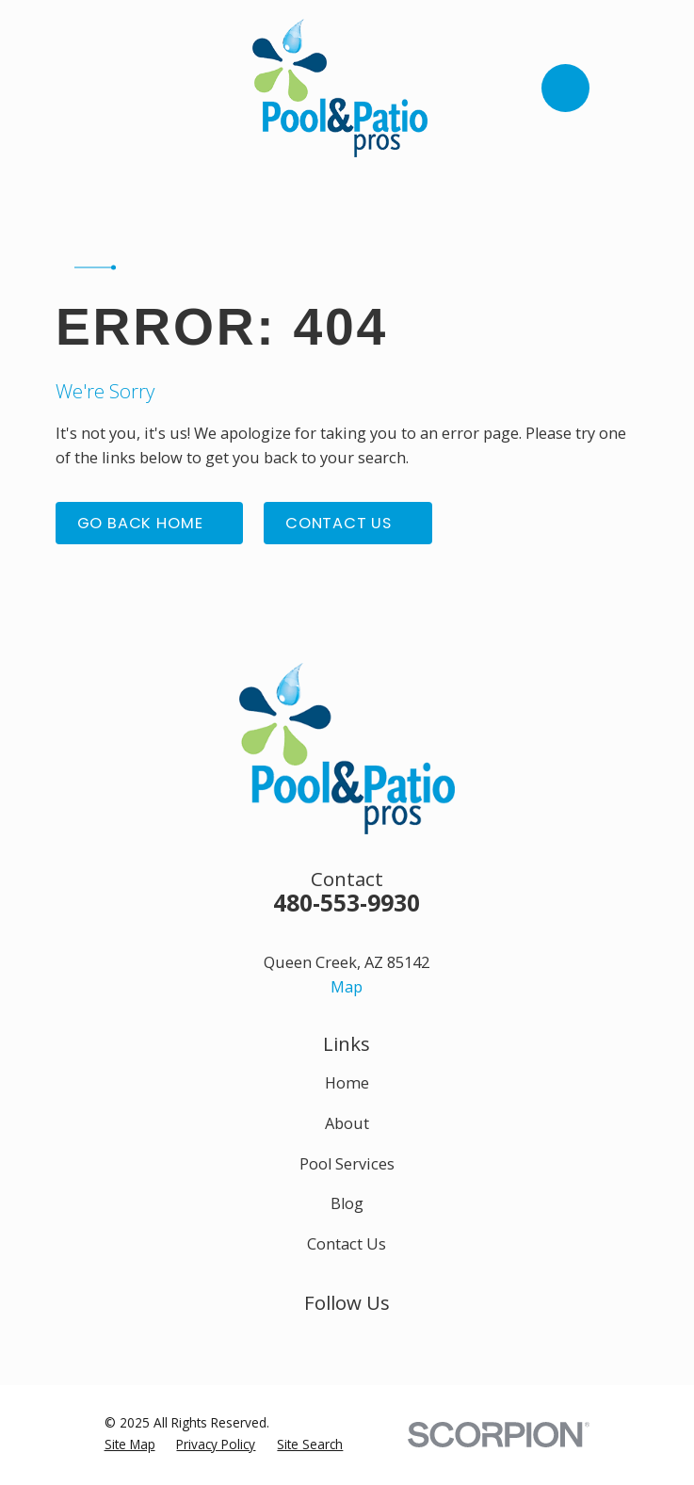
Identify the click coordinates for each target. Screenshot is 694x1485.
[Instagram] (347, 1339)
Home (347, 1083)
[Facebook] (304, 1339)
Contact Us (346, 1244)
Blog (347, 1203)
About (347, 1123)
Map (347, 987)
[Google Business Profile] (389, 1339)
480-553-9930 (346, 902)
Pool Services (347, 1164)
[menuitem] (130, 1444)
